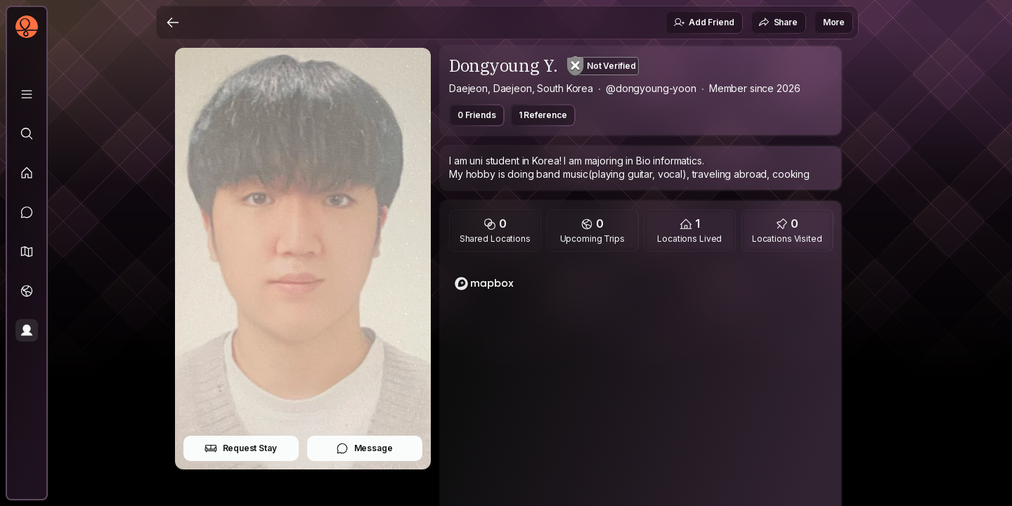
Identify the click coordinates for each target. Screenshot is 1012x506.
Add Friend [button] (703, 22)
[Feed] (26, 173)
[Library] (26, 94)
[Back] (173, 22)
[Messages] (26, 212)
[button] (26, 251)
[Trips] (26, 291)
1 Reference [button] (543, 115)
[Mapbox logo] (484, 283)
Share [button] (778, 22)
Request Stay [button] (241, 448)
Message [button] (364, 448)
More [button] (834, 22)
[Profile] (26, 330)
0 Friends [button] (477, 115)
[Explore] (26, 133)
